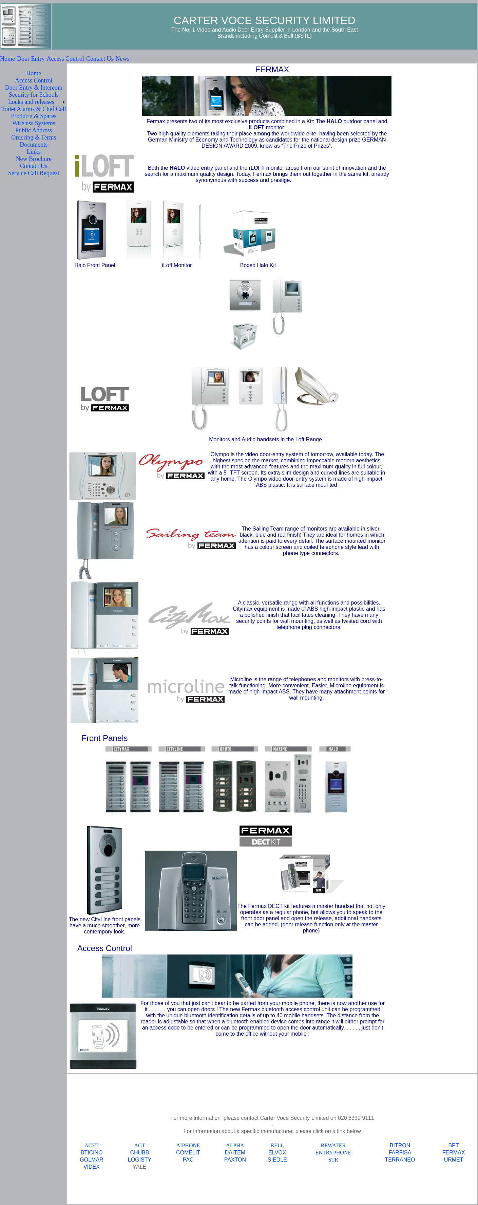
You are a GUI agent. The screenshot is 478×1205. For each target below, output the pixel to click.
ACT (139, 1145)
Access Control (65, 58)
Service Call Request (33, 173)
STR (333, 1160)
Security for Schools (34, 94)
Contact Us (100, 58)
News (122, 58)
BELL (277, 1145)
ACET (91, 1145)
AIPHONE (188, 1145)
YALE (140, 1167)
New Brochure (34, 158)
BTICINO (92, 1152)
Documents (33, 144)
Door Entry (30, 58)
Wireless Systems (33, 123)
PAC (188, 1160)
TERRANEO (400, 1160)
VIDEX (91, 1167)
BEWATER (333, 1145)
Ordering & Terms (33, 137)
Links (34, 151)
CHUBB (139, 1152)
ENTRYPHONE (333, 1152)
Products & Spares (33, 116)
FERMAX (453, 1152)
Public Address (33, 130)
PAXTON (235, 1160)
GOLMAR (91, 1160)
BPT (453, 1145)
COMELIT (188, 1152)
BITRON (400, 1145)
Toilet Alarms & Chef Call (33, 109)
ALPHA (235, 1145)
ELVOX (277, 1152)
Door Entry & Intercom (33, 87)
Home (7, 58)
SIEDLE (277, 1160)
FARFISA (400, 1152)
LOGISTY (139, 1160)
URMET (453, 1160)
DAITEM (235, 1152)
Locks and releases (31, 101)
